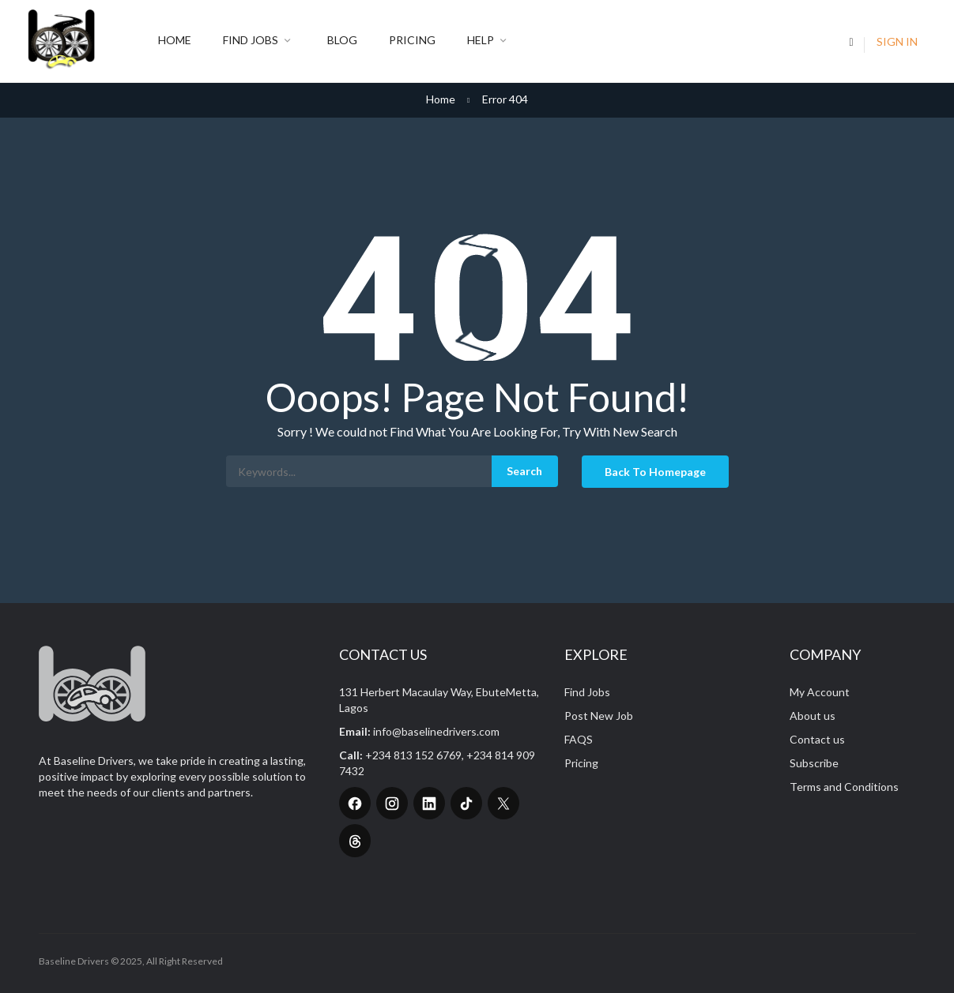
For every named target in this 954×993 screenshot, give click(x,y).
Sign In (897, 41)
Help (489, 41)
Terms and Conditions (844, 786)
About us (812, 715)
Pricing (412, 40)
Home (174, 40)
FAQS (578, 739)
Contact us (817, 739)
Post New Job (598, 715)
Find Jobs (259, 41)
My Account (820, 692)
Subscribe (814, 763)
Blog (342, 40)
